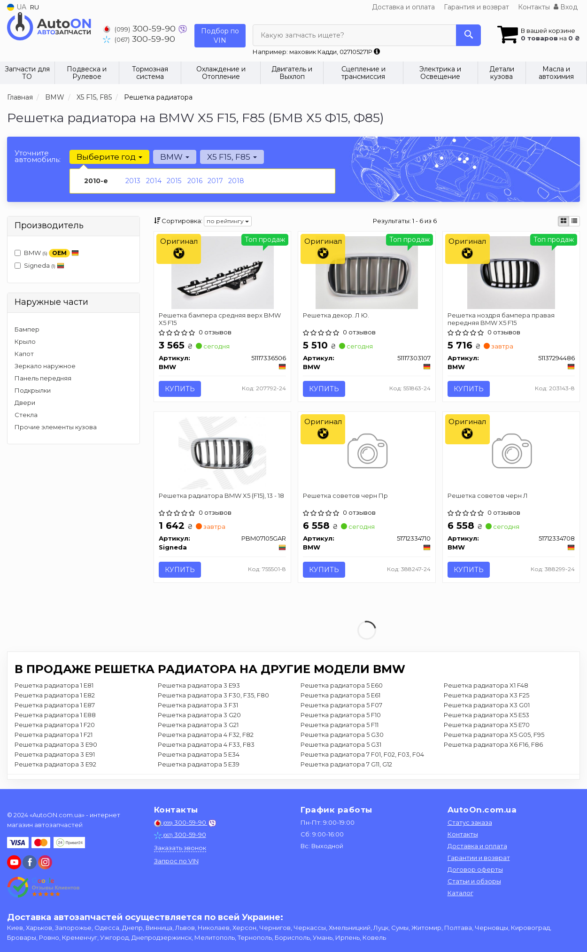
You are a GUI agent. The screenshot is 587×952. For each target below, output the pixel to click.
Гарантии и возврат (479, 857)
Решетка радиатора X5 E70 (487, 724)
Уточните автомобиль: (38, 156)
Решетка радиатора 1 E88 (55, 715)
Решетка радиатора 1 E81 (54, 685)
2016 (194, 181)
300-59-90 (140, 28)
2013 (132, 181)
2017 (215, 181)
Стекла (26, 414)
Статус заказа (470, 822)
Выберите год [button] (109, 157)
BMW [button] (174, 157)
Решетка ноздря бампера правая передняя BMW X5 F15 (501, 318)
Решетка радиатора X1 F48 (486, 685)
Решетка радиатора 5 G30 (342, 734)
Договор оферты (475, 869)
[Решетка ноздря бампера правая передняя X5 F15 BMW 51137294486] (511, 272)
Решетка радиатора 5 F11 (339, 724)
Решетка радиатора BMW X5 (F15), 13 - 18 (221, 495)
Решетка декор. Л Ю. (336, 315)
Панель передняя (43, 378)
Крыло (25, 341)
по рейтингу (228, 220)
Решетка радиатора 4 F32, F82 (206, 734)
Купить (180, 389)
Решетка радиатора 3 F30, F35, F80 (213, 695)
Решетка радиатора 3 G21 (198, 724)
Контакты (534, 7)
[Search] (468, 35)
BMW (47, 253)
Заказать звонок (180, 847)
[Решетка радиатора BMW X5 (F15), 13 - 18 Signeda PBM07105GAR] (222, 452)
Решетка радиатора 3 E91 (55, 754)
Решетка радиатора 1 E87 (55, 705)
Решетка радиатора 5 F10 (341, 715)
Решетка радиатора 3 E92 (55, 764)
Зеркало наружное (45, 366)
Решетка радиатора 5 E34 (198, 754)
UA (16, 7)
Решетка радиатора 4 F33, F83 (206, 744)
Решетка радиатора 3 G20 (199, 715)
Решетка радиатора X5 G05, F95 (494, 734)
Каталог (460, 893)
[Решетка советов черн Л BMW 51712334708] (511, 452)
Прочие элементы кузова (56, 427)
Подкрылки (33, 390)
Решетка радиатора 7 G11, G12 (346, 764)
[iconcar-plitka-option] (563, 221)
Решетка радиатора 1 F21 (54, 734)
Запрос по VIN (176, 861)
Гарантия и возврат (476, 7)
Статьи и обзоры (474, 881)
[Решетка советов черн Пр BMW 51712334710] (366, 452)
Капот (24, 353)
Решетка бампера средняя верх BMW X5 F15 (220, 318)
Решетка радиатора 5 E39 (198, 764)
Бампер (27, 329)
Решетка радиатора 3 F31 (198, 705)
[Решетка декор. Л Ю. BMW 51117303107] (367, 272)
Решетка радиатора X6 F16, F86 (493, 744)
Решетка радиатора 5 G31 (341, 744)
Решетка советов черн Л (488, 495)
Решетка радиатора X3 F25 (486, 695)
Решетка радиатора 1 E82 (55, 695)
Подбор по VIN (220, 36)
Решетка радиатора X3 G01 (487, 705)
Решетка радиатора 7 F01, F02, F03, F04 (362, 754)
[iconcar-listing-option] (574, 221)
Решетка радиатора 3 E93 (199, 685)
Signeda (39, 265)
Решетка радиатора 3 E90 (56, 744)
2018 (236, 181)
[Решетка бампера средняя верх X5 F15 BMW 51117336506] (222, 272)
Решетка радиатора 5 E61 (340, 695)
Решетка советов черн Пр (345, 495)
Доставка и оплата (403, 7)
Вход (566, 7)
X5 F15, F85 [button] (232, 157)
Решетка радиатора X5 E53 (486, 715)
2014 (154, 181)
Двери (25, 402)
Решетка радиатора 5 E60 (342, 685)
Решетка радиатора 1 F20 (55, 724)
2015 (174, 181)
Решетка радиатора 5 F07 (341, 705)
